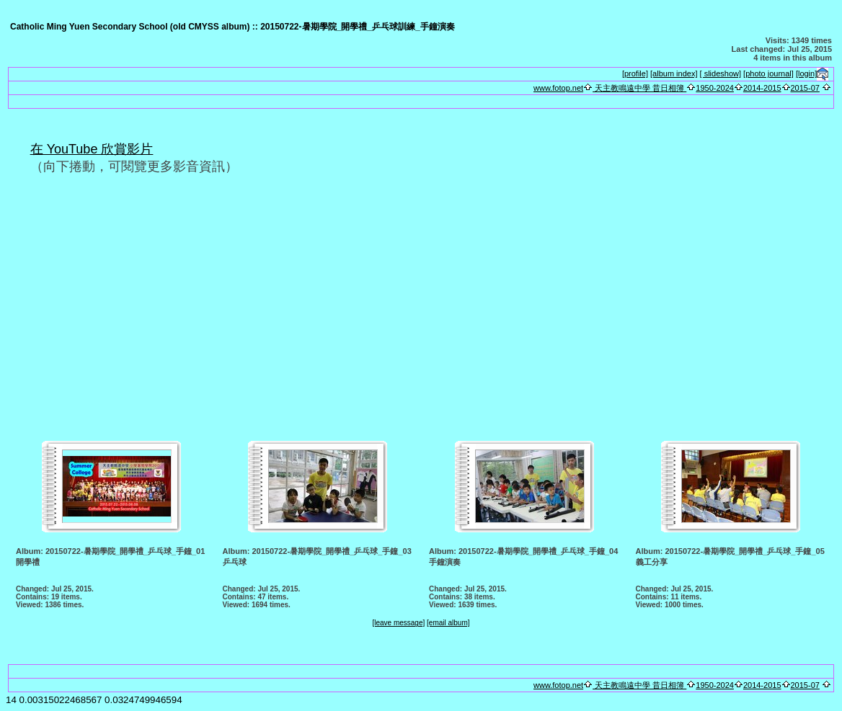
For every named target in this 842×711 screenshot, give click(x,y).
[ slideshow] (720, 73)
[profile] (635, 73)
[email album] (448, 623)
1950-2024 (715, 88)
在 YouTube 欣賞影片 (92, 149)
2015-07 (805, 88)
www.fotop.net (558, 88)
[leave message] (398, 623)
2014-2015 (762, 88)
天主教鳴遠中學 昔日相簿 (639, 88)
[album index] (673, 73)
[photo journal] (768, 73)
